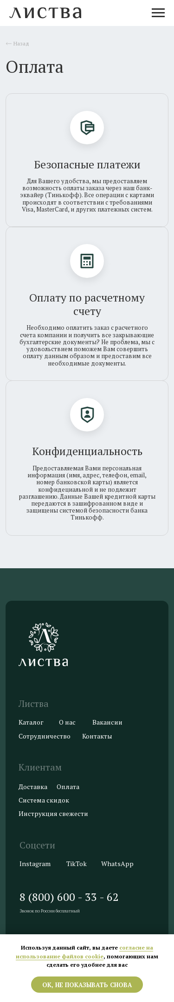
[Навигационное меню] (158, 13)
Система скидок (44, 800)
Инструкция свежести (53, 813)
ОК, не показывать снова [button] (87, 985)
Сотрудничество (45, 736)
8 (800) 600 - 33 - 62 (69, 897)
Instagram (35, 863)
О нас (67, 722)
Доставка (33, 786)
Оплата (68, 786)
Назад (21, 43)
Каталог (31, 722)
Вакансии (107, 722)
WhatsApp (117, 863)
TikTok (76, 863)
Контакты (97, 736)
